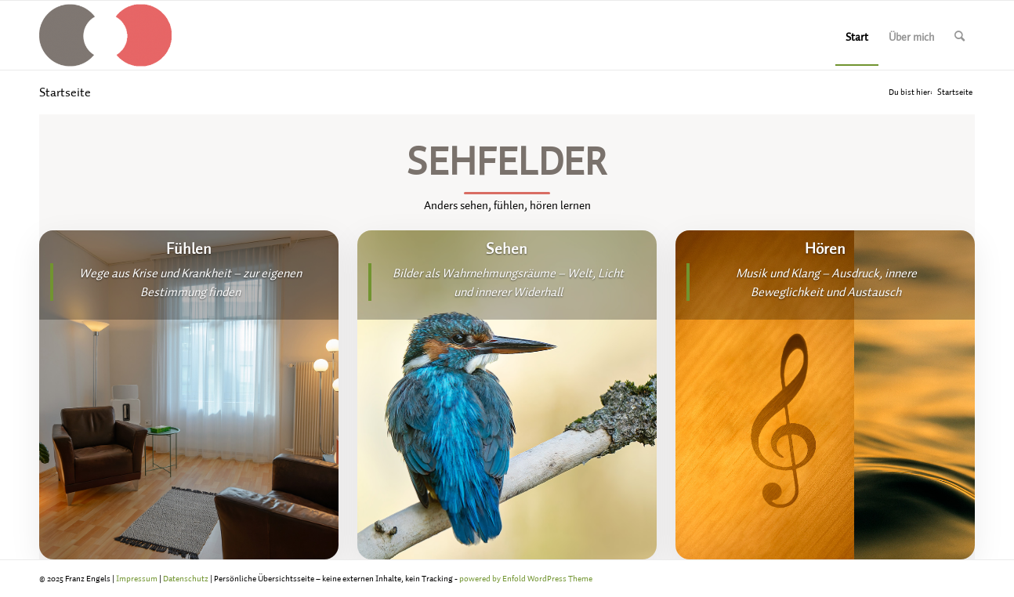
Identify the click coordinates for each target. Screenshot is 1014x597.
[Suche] (959, 35)
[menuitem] (856, 35)
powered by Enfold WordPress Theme (525, 578)
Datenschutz (185, 578)
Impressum (137, 578)
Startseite (65, 92)
